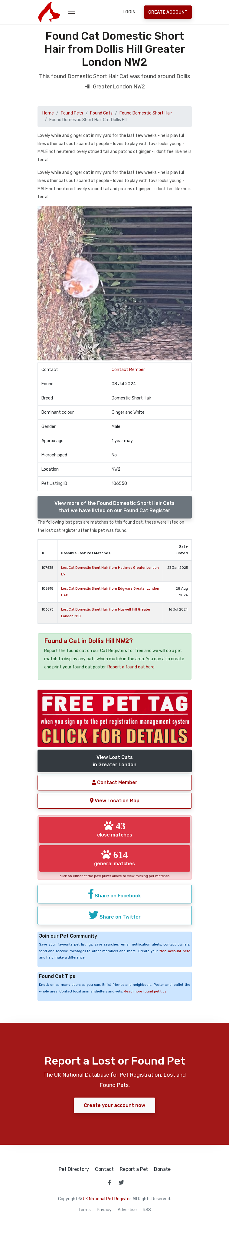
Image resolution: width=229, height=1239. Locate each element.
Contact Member (128, 369)
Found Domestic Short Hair (145, 113)
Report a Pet (134, 1169)
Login (129, 12)
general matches (114, 858)
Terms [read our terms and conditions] (84, 1210)
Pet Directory (74, 1169)
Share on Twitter (115, 915)
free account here (174, 951)
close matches (114, 829)
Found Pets (72, 113)
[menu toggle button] (71, 12)
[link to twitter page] (121, 1182)
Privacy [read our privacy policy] (104, 1210)
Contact (104, 1169)
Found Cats (101, 113)
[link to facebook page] (110, 1182)
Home (48, 113)
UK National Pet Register (107, 1198)
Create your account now (114, 1105)
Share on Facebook (114, 894)
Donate (162, 1169)
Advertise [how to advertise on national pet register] (127, 1210)
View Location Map (114, 800)
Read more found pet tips (145, 991)
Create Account (168, 12)
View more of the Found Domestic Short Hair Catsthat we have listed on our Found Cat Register (114, 506)
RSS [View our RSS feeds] (147, 1210)
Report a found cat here (131, 667)
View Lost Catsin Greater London (114, 760)
